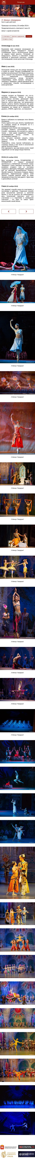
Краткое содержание (18, 36)
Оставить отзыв (7, 39)
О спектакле (6, 36)
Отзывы (29, 36)
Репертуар (21, 2)
